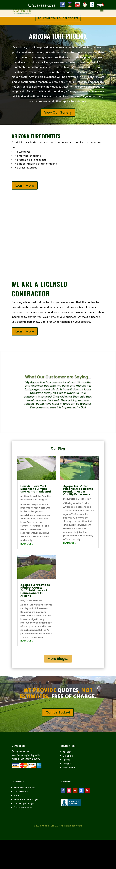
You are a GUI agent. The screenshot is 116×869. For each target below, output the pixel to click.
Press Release (34, 600)
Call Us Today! (58, 713)
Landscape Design (24, 803)
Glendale (68, 756)
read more (26, 544)
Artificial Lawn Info (30, 496)
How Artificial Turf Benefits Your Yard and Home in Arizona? (36, 489)
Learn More (24, 186)
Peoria (66, 760)
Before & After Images (26, 799)
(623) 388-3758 (43, 6)
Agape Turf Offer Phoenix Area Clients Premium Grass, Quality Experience (78, 491)
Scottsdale (69, 768)
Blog (41, 500)
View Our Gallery (58, 113)
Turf (47, 500)
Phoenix (67, 764)
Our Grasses (21, 792)
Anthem (67, 752)
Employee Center (23, 807)
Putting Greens (77, 499)
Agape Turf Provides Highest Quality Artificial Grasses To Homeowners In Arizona (35, 590)
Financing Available (24, 788)
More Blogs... (58, 659)
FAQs (16, 795)
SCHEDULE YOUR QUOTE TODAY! (57, 18)
